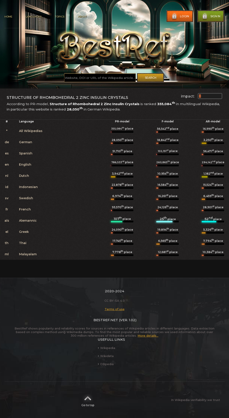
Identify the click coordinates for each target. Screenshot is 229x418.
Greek (24, 232)
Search (150, 77)
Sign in (210, 16)
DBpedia (106, 364)
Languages (34, 16)
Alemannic (28, 221)
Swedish (26, 198)
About (82, 16)
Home (8, 16)
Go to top (87, 400)
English (25, 164)
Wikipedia (106, 348)
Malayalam (28, 254)
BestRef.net (105, 320)
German (25, 142)
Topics (59, 16)
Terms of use (115, 309)
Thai (22, 243)
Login (180, 16)
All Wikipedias (30, 131)
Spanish (25, 153)
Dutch (24, 176)
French (25, 209)
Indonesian (28, 187)
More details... (148, 335)
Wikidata (106, 356)
